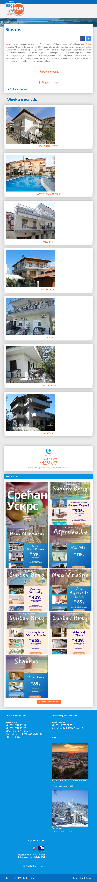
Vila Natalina (48, 375)
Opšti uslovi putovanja (34, 866)
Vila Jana (48, 327)
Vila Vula (48, 423)
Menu (10, 2)
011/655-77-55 (48, 464)
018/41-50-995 (48, 461)
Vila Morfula (49, 279)
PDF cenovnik (48, 71)
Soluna (88, 44)
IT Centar (87, 878)
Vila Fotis (48, 232)
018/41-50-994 (48, 459)
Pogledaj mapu (48, 82)
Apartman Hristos (48, 136)
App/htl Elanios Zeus (48, 184)
